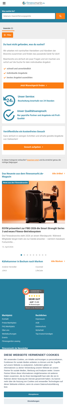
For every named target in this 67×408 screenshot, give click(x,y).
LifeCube (39, 271)
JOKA (4, 271)
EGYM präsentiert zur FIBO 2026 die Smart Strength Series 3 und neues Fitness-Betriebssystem (33, 230)
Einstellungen (33, 401)
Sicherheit (40, 330)
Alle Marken (57, 261)
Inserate (8, 28)
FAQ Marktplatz (8, 326)
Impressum (40, 319)
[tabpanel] (33, 215)
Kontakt (5, 319)
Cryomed (39, 267)
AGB (37, 323)
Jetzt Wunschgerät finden (32, 85)
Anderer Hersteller (9, 267)
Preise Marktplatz (9, 323)
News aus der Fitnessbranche (15, 183)
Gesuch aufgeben (32, 147)
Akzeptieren (33, 394)
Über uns (5, 330)
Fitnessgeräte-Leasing (11, 341)
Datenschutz (41, 326)
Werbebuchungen (9, 334)
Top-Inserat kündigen (44, 334)
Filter (7, 34)
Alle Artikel (57, 173)
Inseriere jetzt (33, 160)
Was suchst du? (8, 11)
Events (5, 337)
